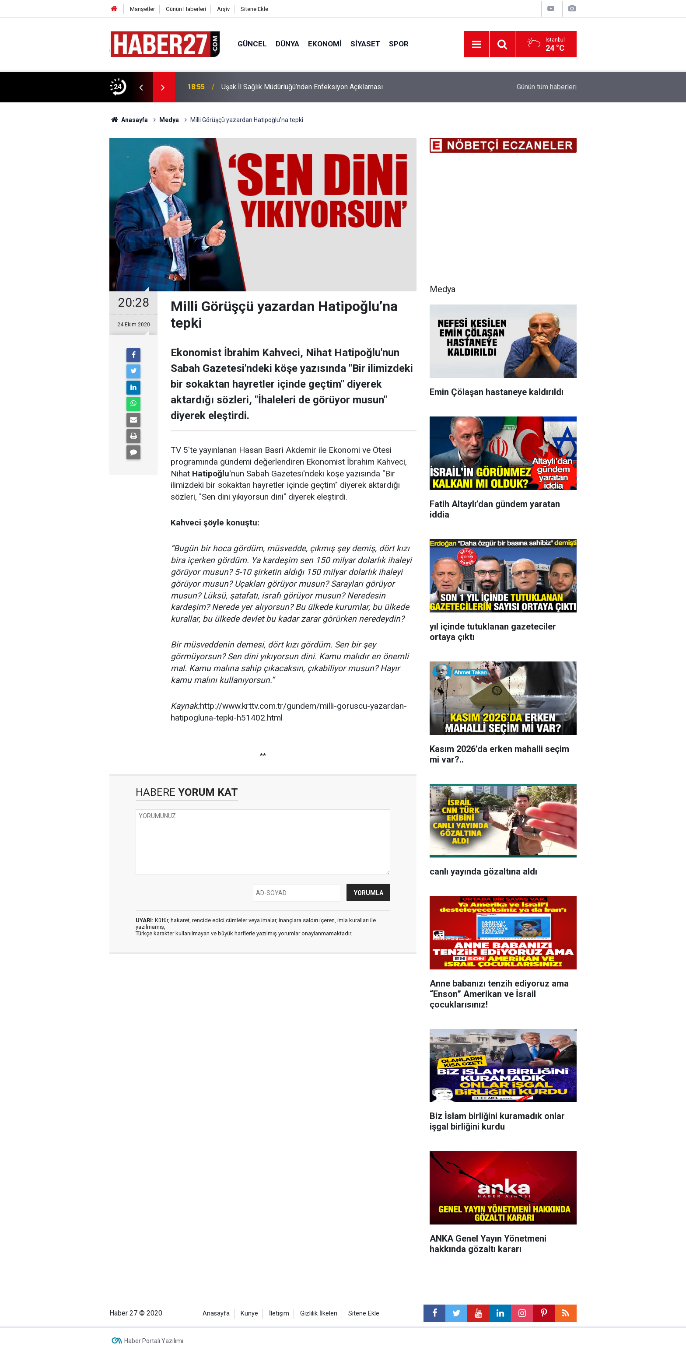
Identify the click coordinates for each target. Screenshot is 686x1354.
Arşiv (223, 9)
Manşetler (142, 9)
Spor (399, 43)
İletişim (279, 1313)
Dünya (287, 43)
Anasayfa (216, 1313)
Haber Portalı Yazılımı (153, 1340)
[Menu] (476, 44)
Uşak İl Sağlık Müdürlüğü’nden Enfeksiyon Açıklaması (302, 87)
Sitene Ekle (254, 9)
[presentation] (141, 87)
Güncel (252, 43)
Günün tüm (547, 87)
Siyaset (365, 43)
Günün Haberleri (186, 9)
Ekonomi (325, 43)
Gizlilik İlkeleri (318, 1313)
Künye (249, 1313)
